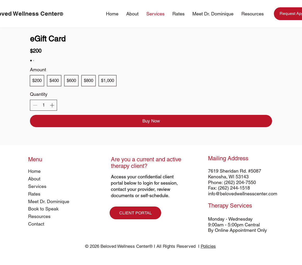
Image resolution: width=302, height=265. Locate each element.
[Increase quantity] (52, 105)
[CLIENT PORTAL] (135, 213)
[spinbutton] (44, 105)
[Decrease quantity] (35, 105)
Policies (208, 246)
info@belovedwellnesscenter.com (242, 193)
